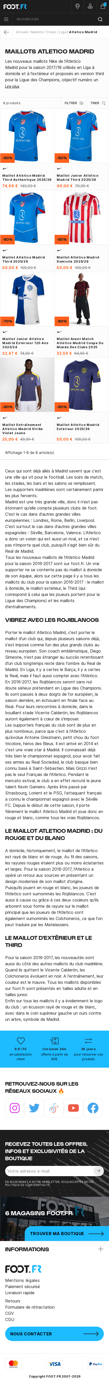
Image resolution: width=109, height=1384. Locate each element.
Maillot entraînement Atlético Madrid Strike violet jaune (22, 429)
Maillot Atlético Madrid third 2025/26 (23, 259)
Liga (62, 32)
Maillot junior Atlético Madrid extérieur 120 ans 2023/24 (25, 343)
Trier (98, 103)
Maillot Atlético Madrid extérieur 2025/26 (78, 427)
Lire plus (12, 86)
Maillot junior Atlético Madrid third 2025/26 (77, 178)
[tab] (54, 70)
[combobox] (61, 19)
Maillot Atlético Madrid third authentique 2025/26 (27, 178)
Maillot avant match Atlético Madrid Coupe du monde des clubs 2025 (80, 343)
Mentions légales (22, 1280)
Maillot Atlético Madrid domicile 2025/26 (78, 259)
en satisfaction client (21, 1056)
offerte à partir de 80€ (54, 1056)
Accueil (22, 32)
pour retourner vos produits (88, 1056)
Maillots (37, 32)
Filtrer (74, 103)
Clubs (51, 32)
